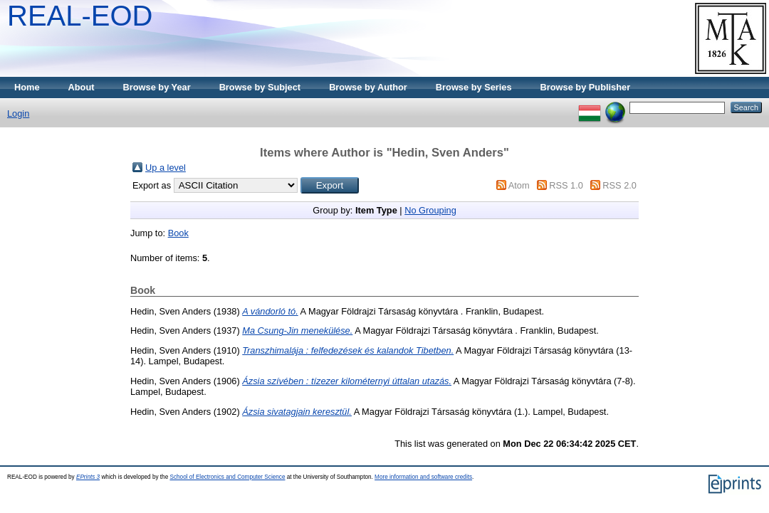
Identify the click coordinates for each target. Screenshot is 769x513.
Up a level (165, 167)
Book (178, 233)
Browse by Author (368, 87)
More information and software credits (423, 477)
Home (27, 87)
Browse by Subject (260, 87)
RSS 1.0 (566, 185)
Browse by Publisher (585, 87)
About (81, 87)
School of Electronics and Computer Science (227, 477)
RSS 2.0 (619, 185)
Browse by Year (157, 87)
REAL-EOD (80, 15)
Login (18, 113)
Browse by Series (474, 87)
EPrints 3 (88, 477)
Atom (519, 185)
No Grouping (430, 210)
